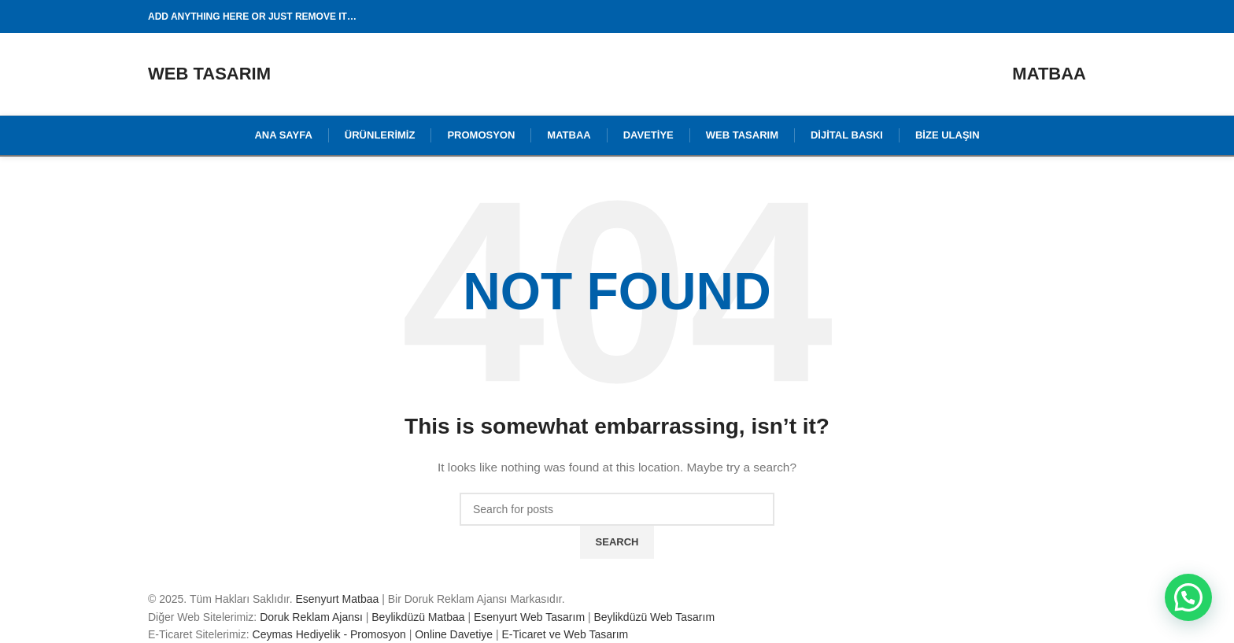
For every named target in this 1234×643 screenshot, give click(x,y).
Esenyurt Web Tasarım (529, 617)
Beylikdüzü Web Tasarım (654, 617)
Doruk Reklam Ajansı (311, 617)
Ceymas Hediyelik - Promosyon (329, 634)
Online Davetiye (454, 634)
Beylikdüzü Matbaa (417, 617)
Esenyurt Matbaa (337, 599)
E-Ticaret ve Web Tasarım (564, 634)
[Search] (617, 509)
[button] (1188, 597)
